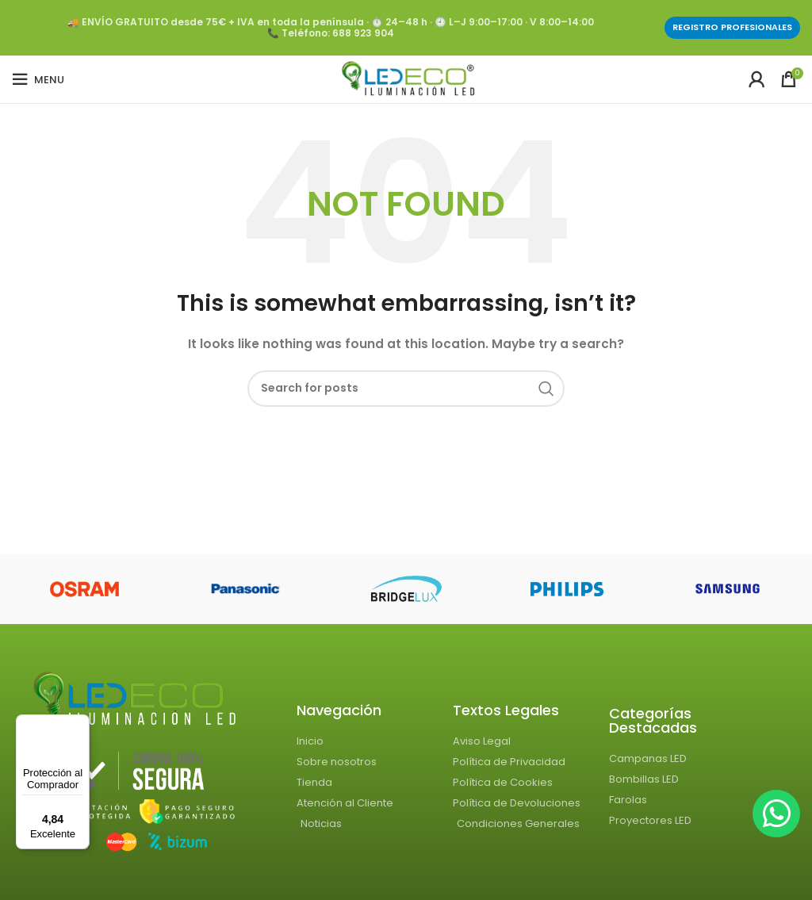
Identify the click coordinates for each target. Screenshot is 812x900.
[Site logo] (406, 78)
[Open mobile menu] (38, 79)
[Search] (406, 388)
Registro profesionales (732, 27)
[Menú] (80, 723)
